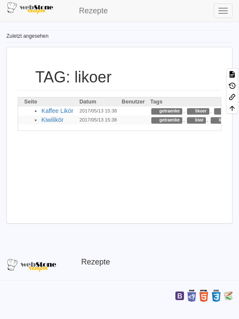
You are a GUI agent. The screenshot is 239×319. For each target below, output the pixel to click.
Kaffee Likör (57, 110)
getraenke (169, 111)
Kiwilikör (52, 119)
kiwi (198, 120)
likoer (200, 111)
